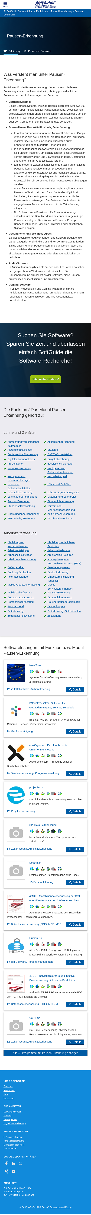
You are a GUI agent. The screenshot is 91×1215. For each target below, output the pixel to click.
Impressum (9, 1098)
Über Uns (8, 1086)
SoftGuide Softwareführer (20, 11)
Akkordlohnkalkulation (20, 449)
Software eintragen (12, 1112)
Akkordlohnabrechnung (60, 441)
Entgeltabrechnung (58, 459)
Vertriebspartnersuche (14, 1141)
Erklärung (14, 51)
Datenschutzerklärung (61, 1207)
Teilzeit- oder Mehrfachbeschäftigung (61, 507)
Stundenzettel (16, 606)
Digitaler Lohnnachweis (21, 459)
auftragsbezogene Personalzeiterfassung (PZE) (64, 561)
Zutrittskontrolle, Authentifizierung (30, 689)
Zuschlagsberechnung (60, 518)
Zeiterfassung (16, 611)
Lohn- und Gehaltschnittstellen (19, 486)
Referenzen (9, 1090)
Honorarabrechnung (19, 468)
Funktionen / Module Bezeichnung (54, 11)
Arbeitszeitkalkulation (20, 554)
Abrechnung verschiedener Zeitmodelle (23, 443)
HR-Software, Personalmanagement (32, 961)
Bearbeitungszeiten (58, 567)
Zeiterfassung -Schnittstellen (64, 611)
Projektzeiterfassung (23, 811)
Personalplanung (43, 882)
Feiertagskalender (18, 576)
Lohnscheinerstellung (20, 492)
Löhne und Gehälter (59, 484)
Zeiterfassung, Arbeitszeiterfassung (31, 848)
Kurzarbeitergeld (57, 476)
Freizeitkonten (16, 463)
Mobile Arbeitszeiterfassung (24, 584)
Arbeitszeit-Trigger (18, 550)
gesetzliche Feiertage (60, 463)
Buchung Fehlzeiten (19, 572)
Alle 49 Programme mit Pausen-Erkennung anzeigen (45, 1052)
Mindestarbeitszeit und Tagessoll (60, 578)
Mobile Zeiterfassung (20, 592)
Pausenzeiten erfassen (21, 597)
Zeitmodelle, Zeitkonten (21, 518)
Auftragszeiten (16, 567)
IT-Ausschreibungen (13, 1137)
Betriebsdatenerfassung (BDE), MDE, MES (36, 924)
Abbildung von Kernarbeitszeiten (18, 544)
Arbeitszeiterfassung (59, 550)
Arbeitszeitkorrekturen (60, 554)
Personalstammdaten (59, 597)
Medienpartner (10, 1119)
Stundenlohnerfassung (60, 501)
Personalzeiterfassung (21, 601)
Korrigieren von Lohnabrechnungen (19, 478)
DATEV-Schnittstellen (59, 454)
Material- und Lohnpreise (62, 496)
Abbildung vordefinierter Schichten (61, 544)
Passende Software (39, 51)
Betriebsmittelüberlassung (23, 454)
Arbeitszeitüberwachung (22, 559)
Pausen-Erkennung (19, 501)
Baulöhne (52, 449)
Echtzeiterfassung (57, 572)
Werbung (8, 1115)
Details (77, 689)
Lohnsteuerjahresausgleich (63, 492)
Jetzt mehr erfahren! (45, 379)
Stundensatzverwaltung (21, 505)
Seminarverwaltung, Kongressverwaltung (35, 773)
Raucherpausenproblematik (63, 601)
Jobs (6, 1094)
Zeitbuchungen (56, 606)
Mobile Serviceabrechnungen (60, 586)
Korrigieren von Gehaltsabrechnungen (60, 470)
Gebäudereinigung (22, 731)
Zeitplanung (54, 615)
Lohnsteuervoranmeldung (22, 496)
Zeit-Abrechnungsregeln (61, 513)
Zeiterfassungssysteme (21, 615)
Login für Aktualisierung (15, 1123)
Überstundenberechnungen (24, 513)
